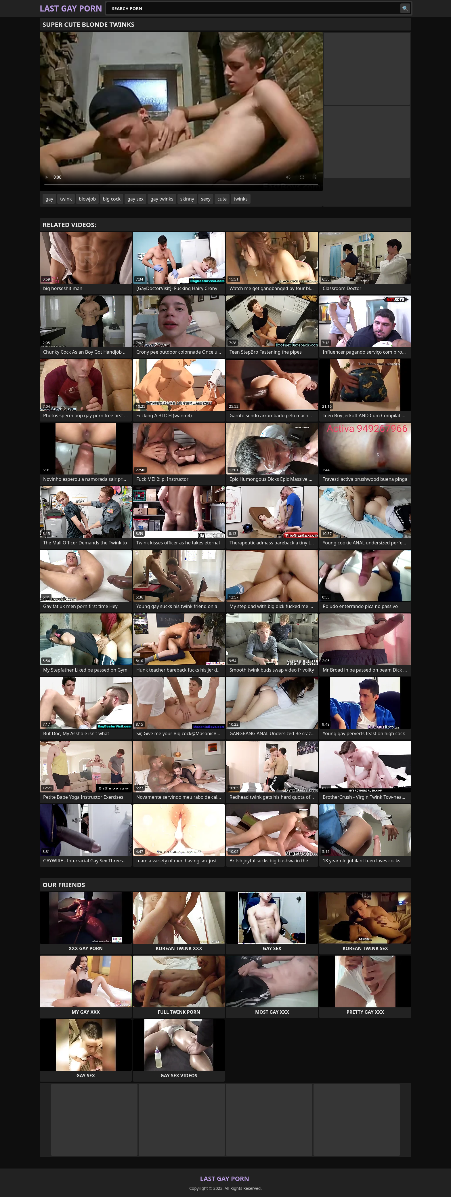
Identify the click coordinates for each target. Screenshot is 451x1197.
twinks (241, 199)
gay (49, 199)
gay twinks (161, 199)
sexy (206, 199)
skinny (187, 199)
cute (222, 199)
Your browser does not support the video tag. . (181, 111)
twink (66, 199)
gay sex (135, 199)
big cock (112, 199)
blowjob (87, 199)
